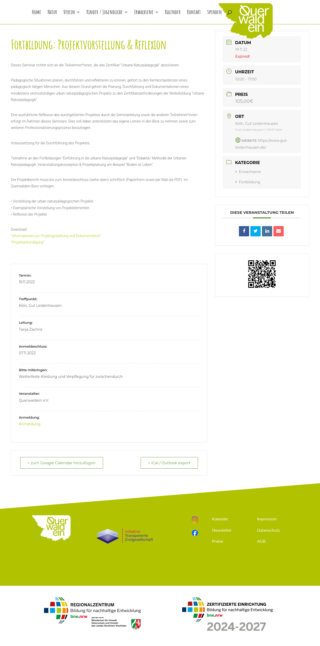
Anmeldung (30, 424)
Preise (217, 541)
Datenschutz (268, 530)
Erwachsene (143, 13)
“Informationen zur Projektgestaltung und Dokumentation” (56, 236)
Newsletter (222, 530)
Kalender (173, 13)
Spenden (214, 13)
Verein (69, 13)
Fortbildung (247, 182)
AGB (261, 541)
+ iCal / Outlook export (169, 462)
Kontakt (194, 13)
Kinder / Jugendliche (104, 13)
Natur (52, 13)
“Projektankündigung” (28, 242)
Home (36, 13)
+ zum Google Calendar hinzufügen (62, 462)
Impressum (267, 518)
